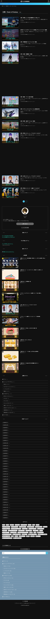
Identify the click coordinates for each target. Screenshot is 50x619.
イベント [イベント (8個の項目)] (29, 532)
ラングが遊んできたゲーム (7, 243)
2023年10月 (6, 451)
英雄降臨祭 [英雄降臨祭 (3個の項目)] (32, 543)
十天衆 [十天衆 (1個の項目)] (35, 539)
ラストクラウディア (8, 404)
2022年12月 (6, 478)
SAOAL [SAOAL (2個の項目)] (7, 532)
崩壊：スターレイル (8, 406)
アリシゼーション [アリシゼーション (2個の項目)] (24, 532)
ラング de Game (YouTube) (7, 235)
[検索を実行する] (47, 560)
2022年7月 (6, 492)
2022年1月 (6, 508)
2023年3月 (6, 470)
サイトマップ (32, 612)
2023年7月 (6, 459)
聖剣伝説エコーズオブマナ (9, 414)
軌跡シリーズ (7, 581)
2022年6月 (6, 495)
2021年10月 (6, 516)
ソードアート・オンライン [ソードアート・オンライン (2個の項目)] (12, 537)
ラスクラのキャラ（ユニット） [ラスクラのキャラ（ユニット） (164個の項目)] (23, 539)
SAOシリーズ (7, 384)
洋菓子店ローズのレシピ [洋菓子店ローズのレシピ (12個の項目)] (32, 541)
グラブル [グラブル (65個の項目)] (37, 532)
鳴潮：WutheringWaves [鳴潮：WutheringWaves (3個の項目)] (17, 545)
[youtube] (28, 227)
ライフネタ (7, 416)
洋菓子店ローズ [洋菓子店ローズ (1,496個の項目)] (24, 541)
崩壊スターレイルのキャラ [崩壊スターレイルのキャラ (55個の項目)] (6, 541)
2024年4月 (6, 435)
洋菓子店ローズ (8, 411)
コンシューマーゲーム (9, 382)
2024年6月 (6, 430)
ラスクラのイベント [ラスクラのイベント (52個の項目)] (5, 539)
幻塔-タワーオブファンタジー (10, 409)
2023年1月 (6, 476)
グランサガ (7, 591)
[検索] (29, 556)
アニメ (6, 379)
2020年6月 (6, 522)
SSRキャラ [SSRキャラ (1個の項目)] (12, 532)
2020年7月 (6, 519)
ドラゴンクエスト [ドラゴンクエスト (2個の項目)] (29, 537)
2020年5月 (6, 524)
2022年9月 (6, 486)
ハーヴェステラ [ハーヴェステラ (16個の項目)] (35, 537)
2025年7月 (6, 424)
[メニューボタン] (1, 1)
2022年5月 (6, 497)
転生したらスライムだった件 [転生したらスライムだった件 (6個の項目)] (7, 545)
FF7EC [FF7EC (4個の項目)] (3, 532)
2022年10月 (6, 484)
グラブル (6, 399)
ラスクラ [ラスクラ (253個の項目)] (41, 537)
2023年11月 (6, 449)
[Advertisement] (25, 80)
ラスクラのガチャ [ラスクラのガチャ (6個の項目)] (13, 539)
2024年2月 (6, 440)
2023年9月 (6, 454)
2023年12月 (6, 446)
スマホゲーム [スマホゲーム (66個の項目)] (4, 537)
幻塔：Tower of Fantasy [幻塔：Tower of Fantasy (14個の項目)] (17, 541)
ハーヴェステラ (7, 389)
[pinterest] (26, 227)
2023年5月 (6, 465)
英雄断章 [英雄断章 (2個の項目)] (27, 543)
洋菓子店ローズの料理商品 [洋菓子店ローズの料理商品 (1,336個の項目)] (42, 541)
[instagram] (24, 227)
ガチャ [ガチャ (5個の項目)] (33, 532)
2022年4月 (6, 500)
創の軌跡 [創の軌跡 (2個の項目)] (30, 539)
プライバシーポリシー (19, 612)
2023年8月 (6, 457)
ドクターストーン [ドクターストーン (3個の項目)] (21, 537)
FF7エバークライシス (8, 397)
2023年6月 (6, 462)
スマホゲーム (8, 394)
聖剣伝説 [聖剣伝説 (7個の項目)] (16, 543)
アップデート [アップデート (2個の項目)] (17, 532)
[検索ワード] (25, 560)
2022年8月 (6, 489)
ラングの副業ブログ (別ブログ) (8, 237)
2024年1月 (6, 443)
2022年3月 (6, 503)
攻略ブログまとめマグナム (8, 251)
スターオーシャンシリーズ (9, 387)
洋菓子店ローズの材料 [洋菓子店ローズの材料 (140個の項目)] (6, 543)
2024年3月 (6, 438)
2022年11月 (6, 481)
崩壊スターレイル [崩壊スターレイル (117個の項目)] (40, 539)
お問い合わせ (25, 223)
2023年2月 (6, 473)
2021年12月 (6, 511)
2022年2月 (6, 505)
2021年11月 (6, 514)
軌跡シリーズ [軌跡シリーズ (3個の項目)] (38, 543)
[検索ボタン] (48, 1)
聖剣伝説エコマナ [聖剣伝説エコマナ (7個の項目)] (22, 543)
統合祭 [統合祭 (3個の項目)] (12, 543)
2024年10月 (6, 427)
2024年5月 (6, 432)
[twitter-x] (22, 227)
